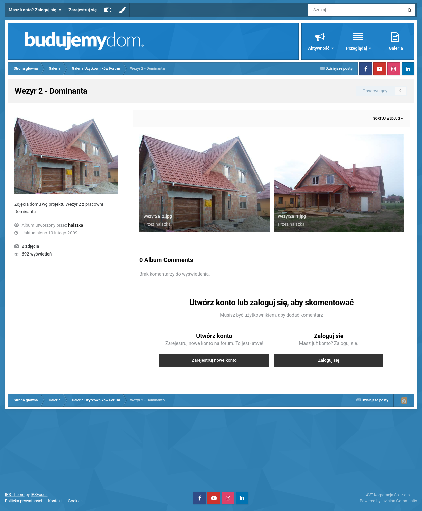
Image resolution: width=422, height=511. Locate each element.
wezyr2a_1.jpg (292, 216)
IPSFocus (39, 494)
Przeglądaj (357, 48)
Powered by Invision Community (388, 501)
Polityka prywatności (23, 501)
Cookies (75, 501)
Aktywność (319, 48)
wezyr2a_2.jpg (158, 216)
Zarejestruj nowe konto (214, 360)
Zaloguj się (328, 360)
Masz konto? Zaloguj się (35, 10)
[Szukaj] (341, 10)
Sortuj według (388, 118)
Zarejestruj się (82, 9)
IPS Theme (15, 494)
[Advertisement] (211, 449)
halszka (75, 225)
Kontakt (55, 501)
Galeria (396, 48)
